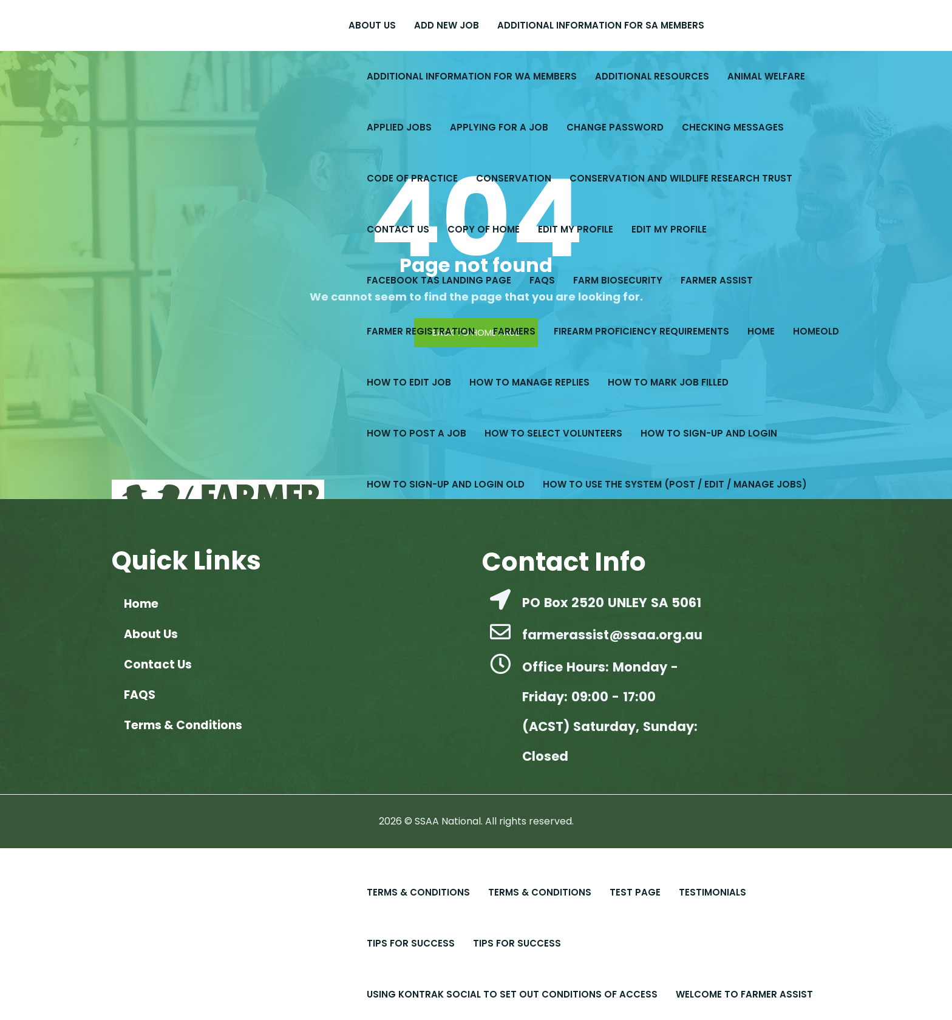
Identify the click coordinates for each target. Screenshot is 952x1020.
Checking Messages (733, 127)
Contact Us (398, 229)
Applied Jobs (399, 127)
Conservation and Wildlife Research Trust (681, 178)
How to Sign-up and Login (709, 433)
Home (761, 331)
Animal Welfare (766, 76)
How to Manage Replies (529, 382)
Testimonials (712, 892)
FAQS (542, 280)
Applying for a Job (499, 127)
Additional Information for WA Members (472, 76)
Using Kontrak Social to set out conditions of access (512, 994)
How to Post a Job (416, 433)
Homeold (816, 331)
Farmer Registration (421, 331)
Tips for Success (411, 943)
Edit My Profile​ (575, 229)
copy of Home (483, 229)
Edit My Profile (669, 229)
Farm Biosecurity (617, 280)
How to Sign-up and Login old (446, 484)
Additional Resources (652, 76)
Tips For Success (517, 943)
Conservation (513, 178)
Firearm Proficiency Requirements (641, 331)
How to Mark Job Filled (668, 382)
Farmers (514, 331)
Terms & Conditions (418, 892)
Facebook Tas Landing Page (439, 280)
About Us (372, 25)
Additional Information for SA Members (600, 25)
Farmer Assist (717, 280)
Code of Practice (412, 178)
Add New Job (446, 25)
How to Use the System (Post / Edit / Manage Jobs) (675, 484)
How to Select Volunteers (553, 433)
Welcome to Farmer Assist (744, 994)
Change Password (615, 127)
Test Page (635, 892)
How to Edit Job (409, 382)
